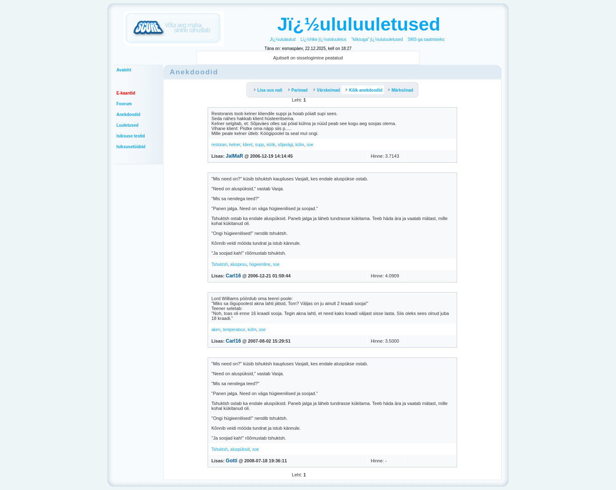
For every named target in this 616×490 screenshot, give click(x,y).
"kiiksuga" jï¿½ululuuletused (377, 39)
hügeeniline (259, 264)
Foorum (124, 104)
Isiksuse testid (130, 136)
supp (259, 144)
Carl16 (233, 276)
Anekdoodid (128, 114)
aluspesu (238, 264)
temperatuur (234, 329)
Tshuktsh (219, 264)
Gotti (231, 461)
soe (310, 144)
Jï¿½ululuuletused (358, 24)
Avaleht (123, 70)
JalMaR (234, 156)
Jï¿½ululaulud (283, 39)
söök (270, 144)
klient (247, 144)
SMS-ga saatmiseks (426, 39)
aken (215, 329)
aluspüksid (240, 449)
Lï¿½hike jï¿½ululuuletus (323, 39)
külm (300, 144)
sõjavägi (285, 144)
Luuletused (127, 125)
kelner (234, 144)
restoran (219, 144)
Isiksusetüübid (130, 146)
